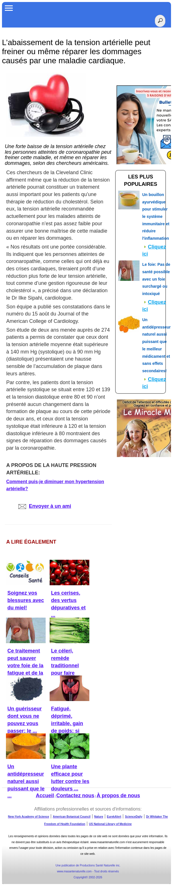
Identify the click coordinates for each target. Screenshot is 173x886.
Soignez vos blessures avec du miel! (25, 600)
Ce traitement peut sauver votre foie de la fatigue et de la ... (25, 665)
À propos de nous (118, 795)
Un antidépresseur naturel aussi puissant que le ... (26, 781)
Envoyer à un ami (44, 506)
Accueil (45, 795)
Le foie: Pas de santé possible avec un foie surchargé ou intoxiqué (156, 279)
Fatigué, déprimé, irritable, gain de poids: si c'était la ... (67, 723)
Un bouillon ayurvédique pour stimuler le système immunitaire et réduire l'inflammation (155, 216)
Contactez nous (75, 795)
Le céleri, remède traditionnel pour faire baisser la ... (65, 665)
